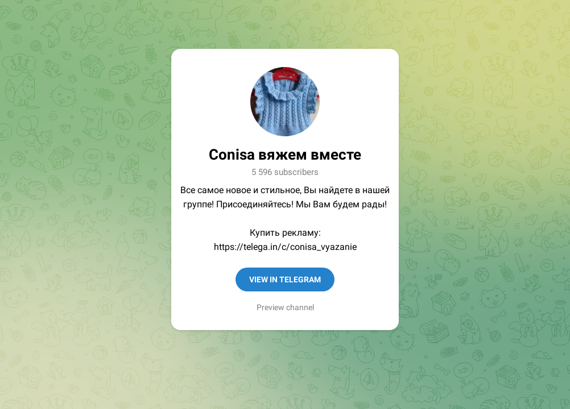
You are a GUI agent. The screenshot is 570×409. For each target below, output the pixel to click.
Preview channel (285, 307)
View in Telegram (285, 279)
